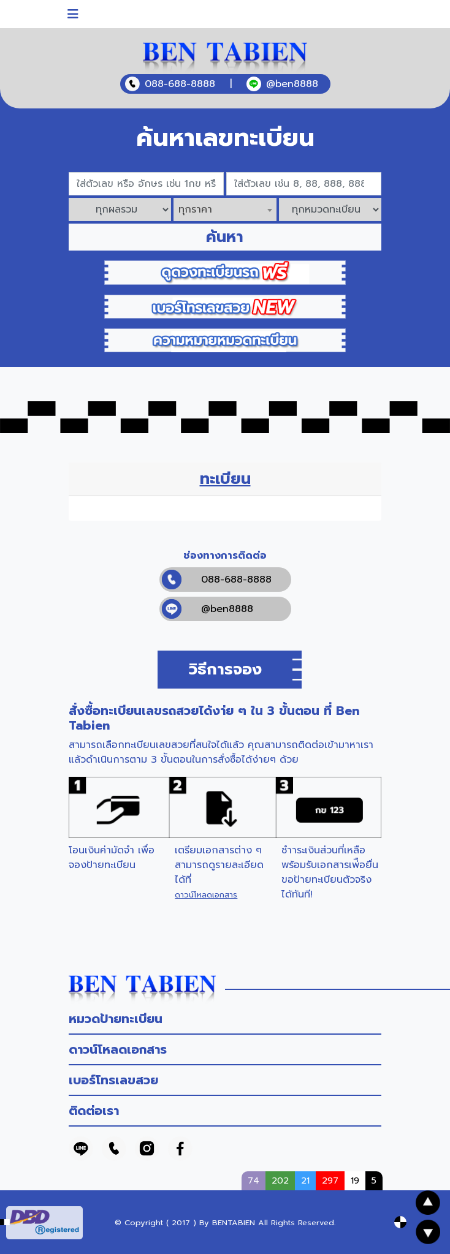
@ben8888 (207, 609)
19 (355, 1180)
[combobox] (225, 209)
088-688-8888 (217, 579)
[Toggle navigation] (72, 14)
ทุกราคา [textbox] (195, 209)
